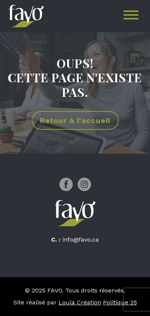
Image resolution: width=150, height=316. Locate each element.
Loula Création (80, 302)
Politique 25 (120, 302)
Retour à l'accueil (75, 120)
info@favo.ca (80, 239)
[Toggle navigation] (131, 16)
